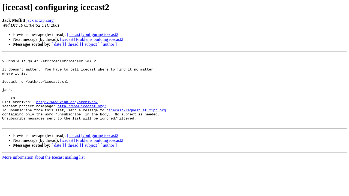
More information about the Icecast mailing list (43, 171)
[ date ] (58, 44)
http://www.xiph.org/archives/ (67, 111)
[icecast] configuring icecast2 (92, 34)
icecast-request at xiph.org (137, 121)
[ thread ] (73, 44)
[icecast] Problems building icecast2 (91, 39)
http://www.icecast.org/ (82, 116)
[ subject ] (91, 44)
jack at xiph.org (40, 20)
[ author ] (109, 44)
